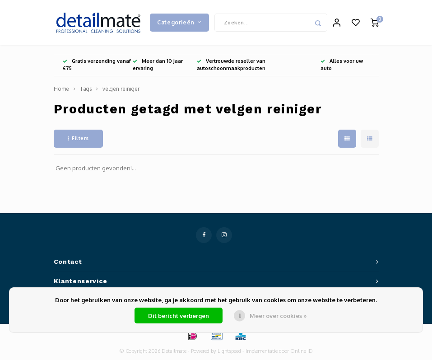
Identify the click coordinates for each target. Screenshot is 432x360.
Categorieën (179, 22)
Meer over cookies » (278, 315)
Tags (86, 89)
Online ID (301, 351)
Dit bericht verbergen (178, 315)
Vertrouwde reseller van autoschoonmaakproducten (231, 65)
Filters (78, 139)
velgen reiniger (120, 89)
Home (61, 89)
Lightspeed (229, 351)
